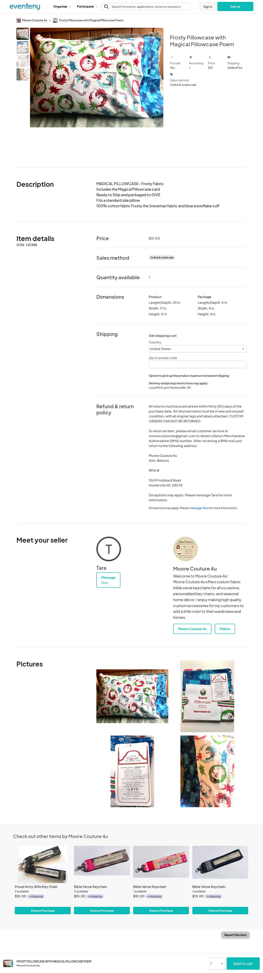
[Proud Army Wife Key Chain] (43, 864)
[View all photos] (96, 94)
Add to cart (243, 963)
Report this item (235, 935)
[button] (62, 6)
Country (155, 342)
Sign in (207, 6)
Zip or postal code (163, 358)
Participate (87, 6)
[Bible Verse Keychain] (102, 864)
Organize (62, 6)
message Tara (198, 508)
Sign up (235, 6)
